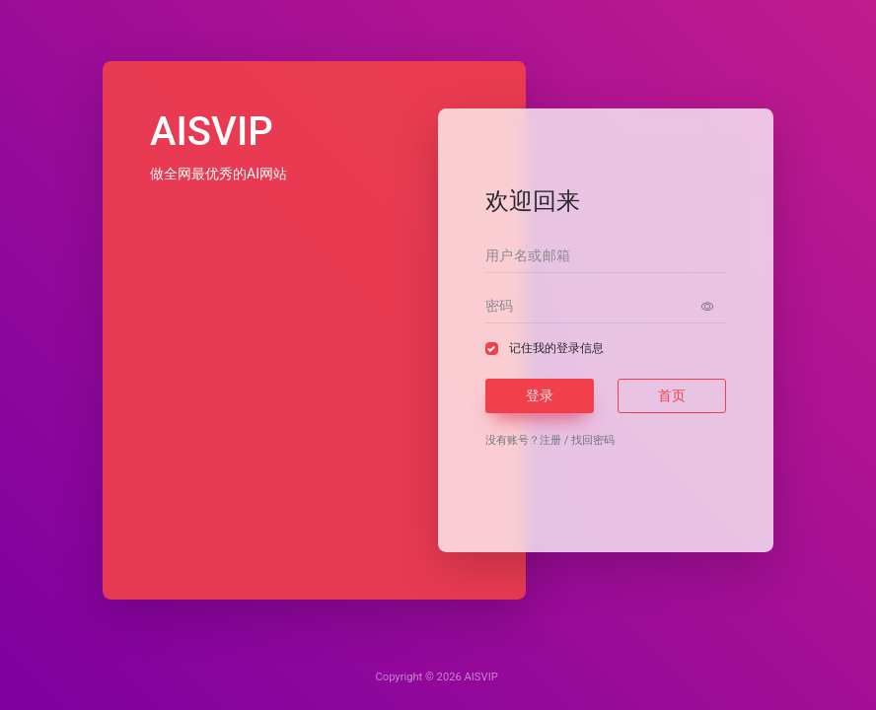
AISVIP (481, 677)
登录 (539, 395)
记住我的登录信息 (556, 348)
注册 (550, 440)
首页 (672, 395)
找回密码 (593, 440)
